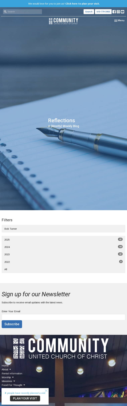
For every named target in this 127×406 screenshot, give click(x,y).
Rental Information (12, 373)
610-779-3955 (103, 11)
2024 (63, 246)
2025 (63, 239)
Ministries (9, 381)
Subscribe (11, 324)
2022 (63, 261)
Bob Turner (10, 228)
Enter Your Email (11, 311)
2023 (63, 254)
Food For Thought (14, 385)
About (7, 369)
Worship (8, 377)
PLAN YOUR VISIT (25, 398)
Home (5, 365)
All (5, 269)
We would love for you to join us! (64, 3)
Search (88, 11)
